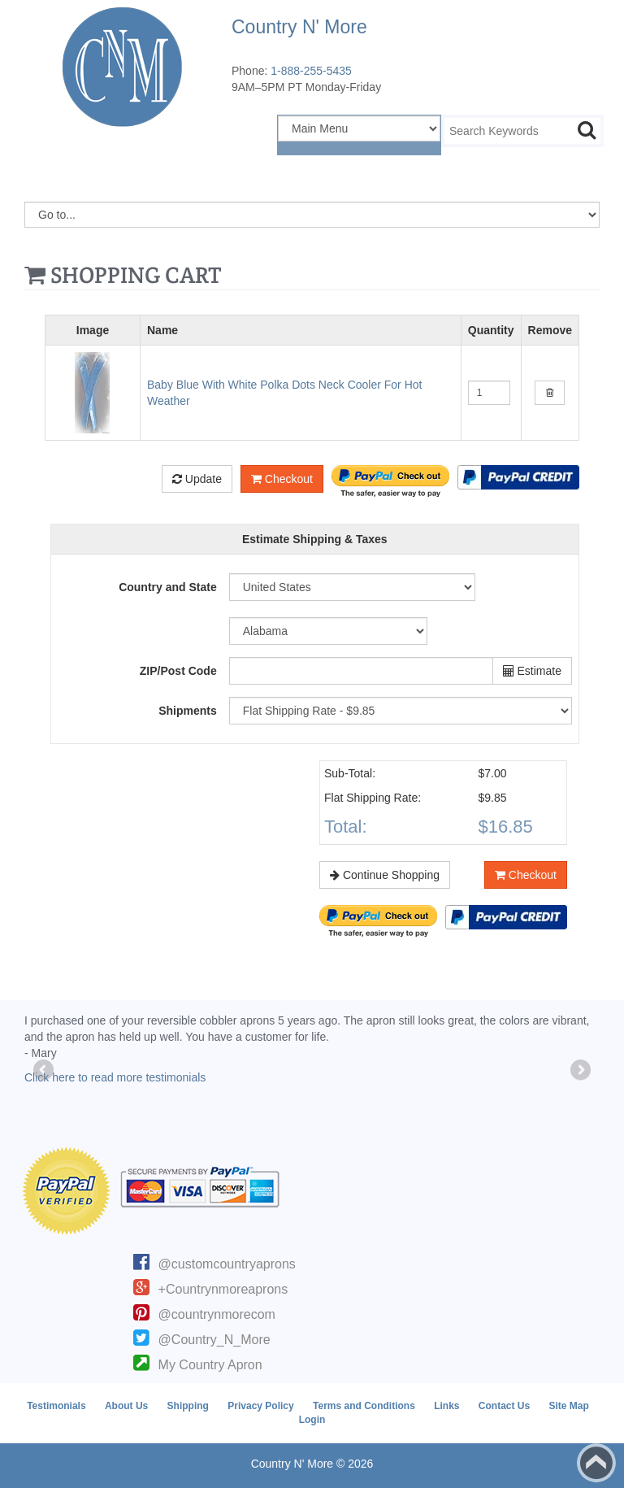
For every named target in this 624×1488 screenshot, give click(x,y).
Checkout (282, 478)
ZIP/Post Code (178, 670)
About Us (126, 1406)
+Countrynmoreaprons (223, 1289)
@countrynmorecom (216, 1314)
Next (579, 1071)
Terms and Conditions (364, 1406)
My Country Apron (210, 1365)
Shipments (187, 710)
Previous (44, 1071)
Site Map (569, 1406)
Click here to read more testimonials (115, 1077)
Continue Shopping (385, 874)
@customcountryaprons (227, 1264)
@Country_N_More (214, 1340)
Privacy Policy (260, 1406)
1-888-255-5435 (311, 70)
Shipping (188, 1406)
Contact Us (504, 1406)
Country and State (168, 587)
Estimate (532, 670)
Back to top (596, 1462)
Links (446, 1406)
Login (312, 1419)
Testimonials (56, 1406)
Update (197, 478)
